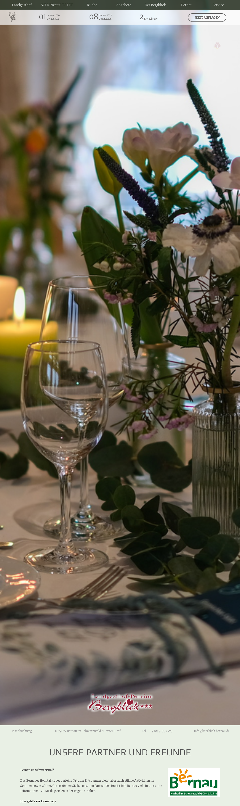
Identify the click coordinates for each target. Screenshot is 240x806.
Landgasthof (22, 5)
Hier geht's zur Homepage (38, 801)
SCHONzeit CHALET (57, 5)
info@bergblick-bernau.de (212, 731)
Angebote (123, 5)
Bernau (186, 5)
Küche (92, 5)
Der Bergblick (155, 5)
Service (218, 5)
